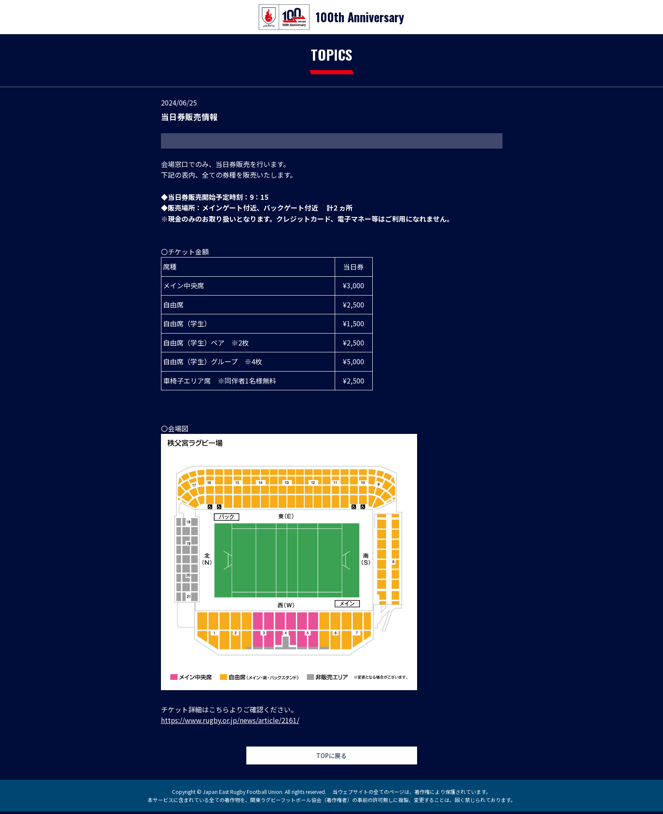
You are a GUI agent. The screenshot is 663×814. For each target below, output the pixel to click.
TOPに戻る (331, 757)
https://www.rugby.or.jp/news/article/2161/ (230, 720)
